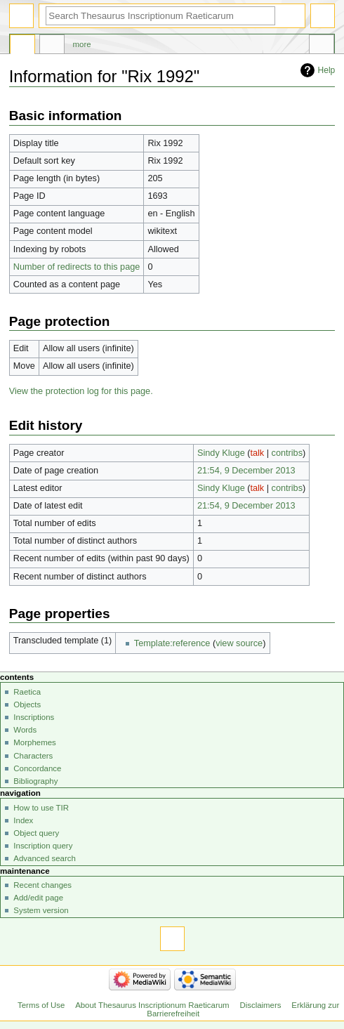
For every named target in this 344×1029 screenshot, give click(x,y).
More (82, 44)
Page (22, 46)
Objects (27, 704)
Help (327, 70)
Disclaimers (260, 1005)
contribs (287, 453)
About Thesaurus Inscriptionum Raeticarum (152, 1005)
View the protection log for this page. (81, 391)
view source (239, 643)
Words (25, 730)
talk (257, 453)
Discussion (52, 46)
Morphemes (34, 742)
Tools (321, 46)
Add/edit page (38, 897)
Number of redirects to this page (76, 267)
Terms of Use (41, 1005)
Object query (36, 833)
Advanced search (44, 858)
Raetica (27, 692)
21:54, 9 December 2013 (246, 471)
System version (40, 910)
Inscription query (42, 845)
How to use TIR (41, 808)
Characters (33, 756)
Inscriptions (33, 717)
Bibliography (35, 781)
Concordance (37, 768)
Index (23, 820)
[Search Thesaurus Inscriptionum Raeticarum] (160, 15)
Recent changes (42, 885)
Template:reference (172, 643)
